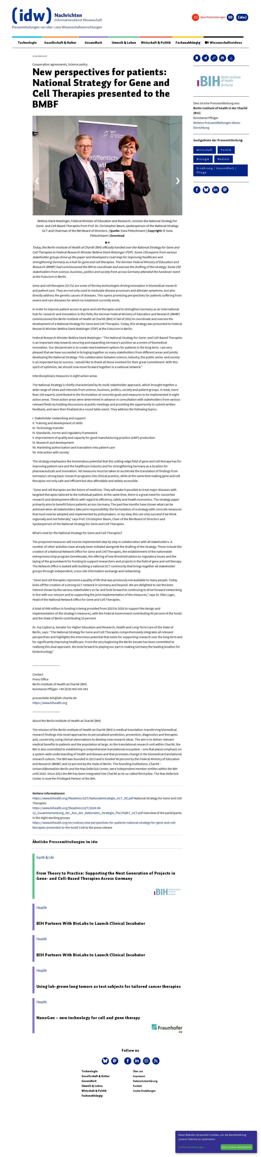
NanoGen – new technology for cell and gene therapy (88, 1018)
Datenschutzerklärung (145, 1081)
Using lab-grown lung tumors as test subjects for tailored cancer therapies (108, 987)
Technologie (27, 42)
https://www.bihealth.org (49, 703)
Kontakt (137, 1086)
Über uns (138, 1071)
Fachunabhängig (187, 42)
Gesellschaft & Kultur (60, 42)
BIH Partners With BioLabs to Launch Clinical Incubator (90, 924)
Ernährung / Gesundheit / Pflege (217, 170)
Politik (226, 150)
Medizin (223, 159)
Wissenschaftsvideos (223, 42)
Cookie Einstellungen (144, 1091)
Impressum (139, 1076)
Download (117, 236)
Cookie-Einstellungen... (192, 1147)
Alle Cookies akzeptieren (236, 1147)
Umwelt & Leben (124, 42)
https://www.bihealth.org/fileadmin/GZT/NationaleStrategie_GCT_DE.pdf (82, 798)
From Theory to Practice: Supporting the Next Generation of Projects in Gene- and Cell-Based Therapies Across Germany (105, 876)
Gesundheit (93, 42)
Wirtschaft (205, 150)
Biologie (203, 159)
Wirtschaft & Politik (156, 42)
